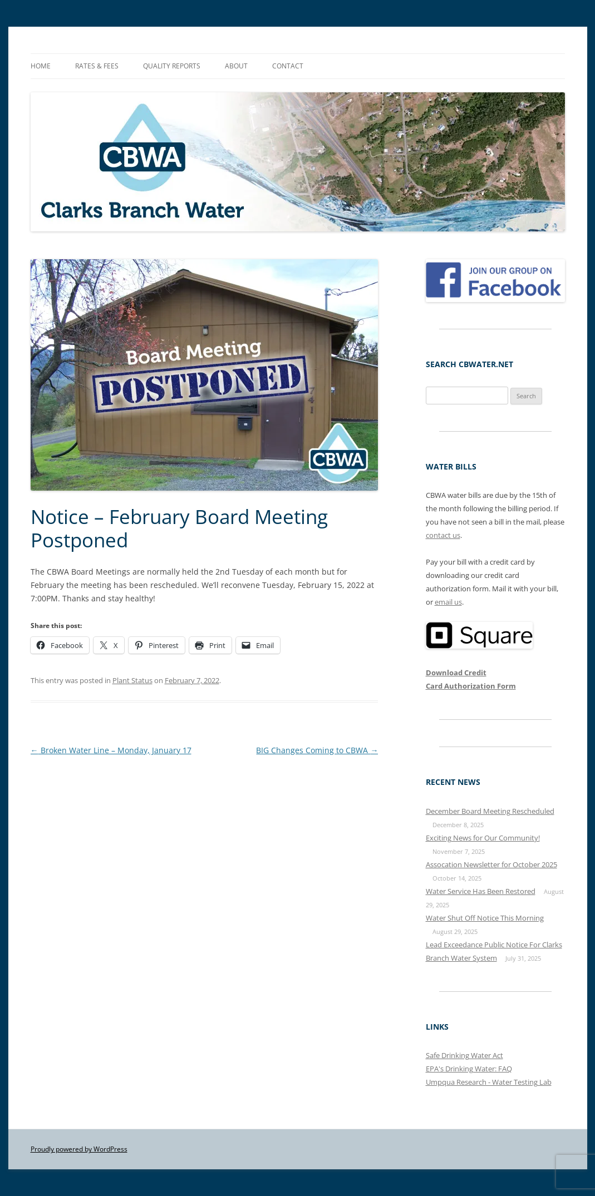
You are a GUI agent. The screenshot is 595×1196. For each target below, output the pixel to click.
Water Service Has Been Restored (480, 891)
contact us (443, 535)
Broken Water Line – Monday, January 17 (111, 750)
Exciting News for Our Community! (483, 838)
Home (41, 66)
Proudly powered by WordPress (79, 1149)
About (236, 66)
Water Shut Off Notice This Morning (485, 918)
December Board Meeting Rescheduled (490, 811)
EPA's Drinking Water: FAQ (469, 1069)
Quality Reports (171, 66)
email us (448, 602)
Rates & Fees (97, 66)
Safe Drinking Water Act (464, 1055)
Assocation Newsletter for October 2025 (491, 864)
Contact (287, 66)
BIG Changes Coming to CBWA (317, 750)
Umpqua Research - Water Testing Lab (489, 1082)
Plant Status (132, 680)
